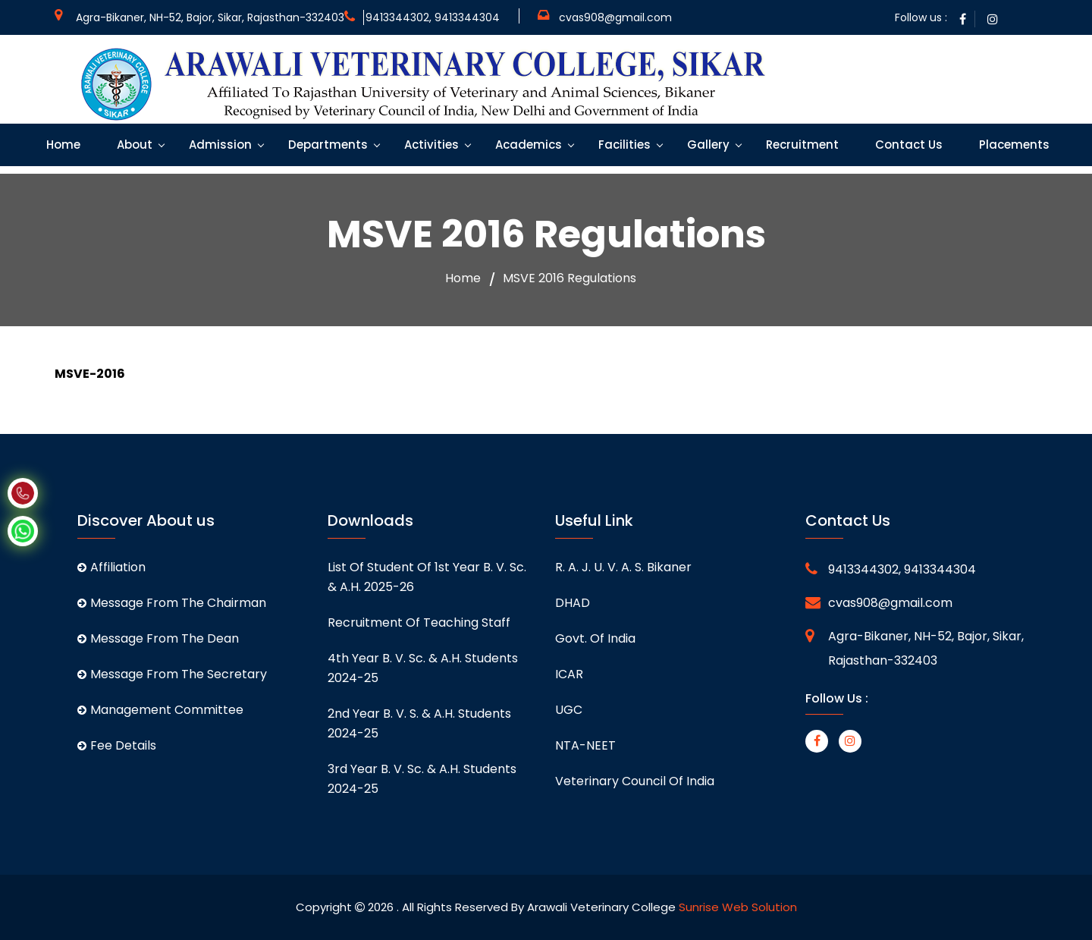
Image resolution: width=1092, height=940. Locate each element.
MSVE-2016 (90, 373)
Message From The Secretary (172, 674)
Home (61, 144)
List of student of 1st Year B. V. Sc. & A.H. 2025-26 (427, 577)
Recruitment (801, 144)
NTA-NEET (585, 745)
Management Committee (160, 709)
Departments (326, 144)
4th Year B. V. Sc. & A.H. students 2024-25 (423, 668)
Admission (219, 144)
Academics (527, 144)
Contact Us (907, 144)
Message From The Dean (158, 638)
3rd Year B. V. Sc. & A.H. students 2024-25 (422, 778)
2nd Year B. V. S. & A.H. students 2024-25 (419, 723)
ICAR (569, 674)
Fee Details (116, 745)
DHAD (572, 602)
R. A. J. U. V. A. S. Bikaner (623, 567)
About (133, 144)
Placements (1013, 144)
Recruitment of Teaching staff (419, 622)
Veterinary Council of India (634, 781)
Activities (430, 144)
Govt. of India (595, 638)
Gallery (707, 144)
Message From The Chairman (171, 602)
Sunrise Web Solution (738, 907)
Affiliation (111, 567)
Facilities (623, 144)
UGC (568, 709)
